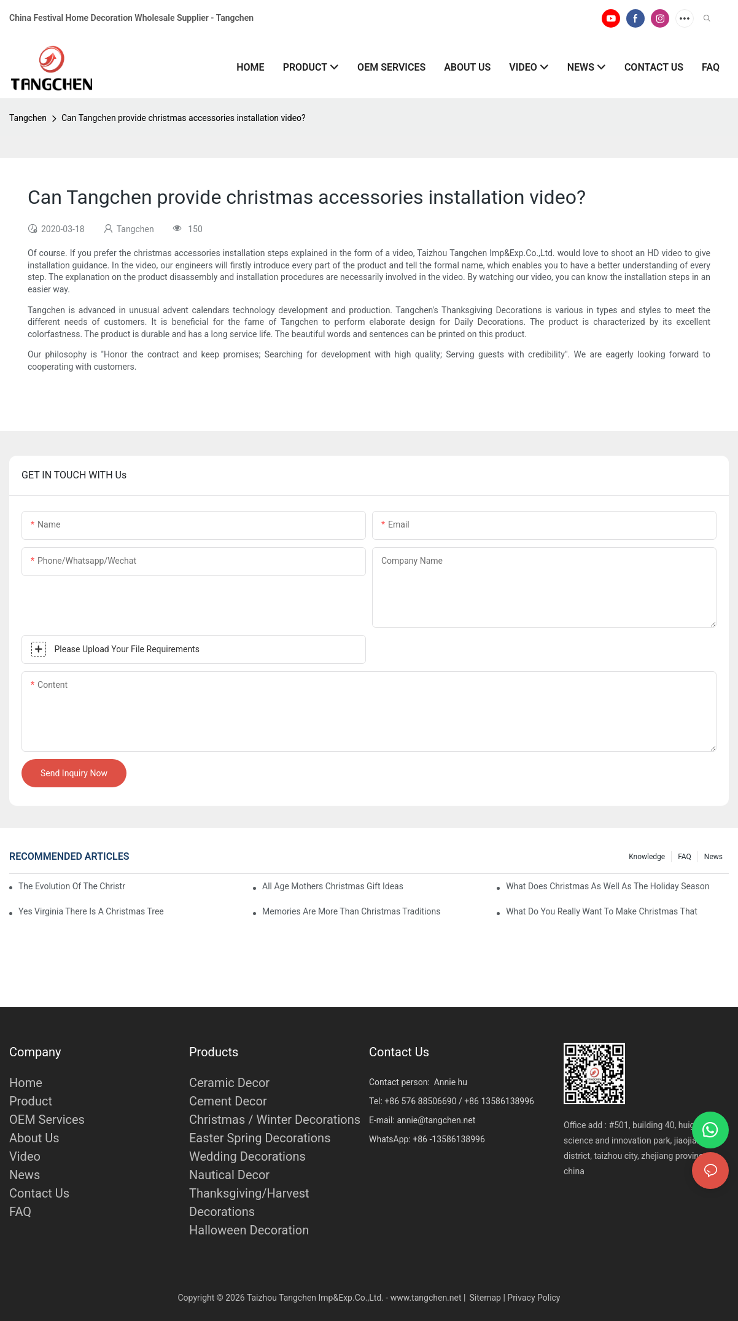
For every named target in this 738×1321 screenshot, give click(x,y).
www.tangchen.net (426, 1298)
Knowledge (647, 856)
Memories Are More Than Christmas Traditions (351, 911)
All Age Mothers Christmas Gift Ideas (332, 886)
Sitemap (484, 1298)
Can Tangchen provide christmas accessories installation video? (183, 118)
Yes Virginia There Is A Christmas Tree (91, 911)
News (713, 856)
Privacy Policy (533, 1298)
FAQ (684, 856)
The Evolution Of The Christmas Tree (71, 886)
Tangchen (28, 118)
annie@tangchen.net (436, 1120)
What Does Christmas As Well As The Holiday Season (607, 886)
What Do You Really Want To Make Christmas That (601, 911)
